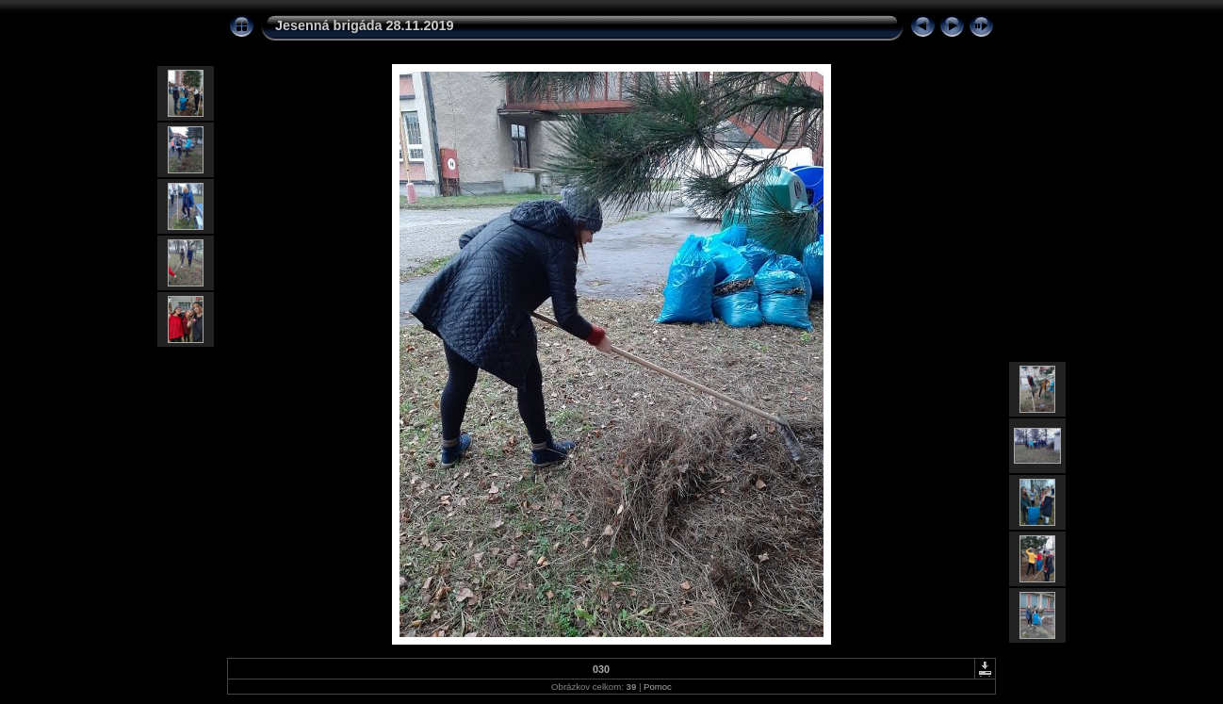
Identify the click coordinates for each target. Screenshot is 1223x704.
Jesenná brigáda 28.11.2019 (364, 25)
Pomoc (658, 686)
